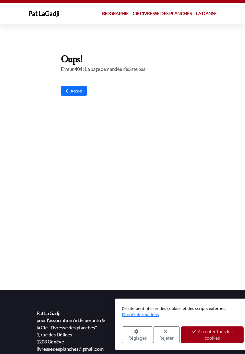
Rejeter (106, 335)
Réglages (77, 335)
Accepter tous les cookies (152, 335)
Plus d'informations (80, 314)
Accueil (73, 90)
